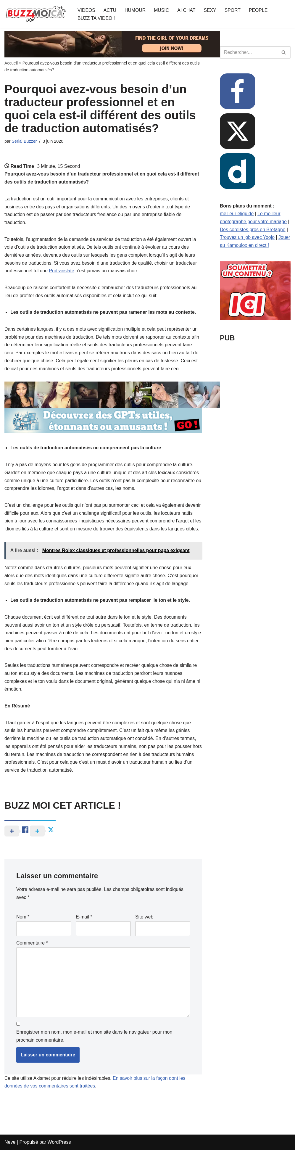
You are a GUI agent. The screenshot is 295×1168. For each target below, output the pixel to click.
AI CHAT (187, 10)
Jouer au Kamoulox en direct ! (251, 246)
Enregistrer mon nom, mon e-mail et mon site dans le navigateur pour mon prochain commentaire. (94, 1054)
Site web (144, 933)
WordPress (59, 1160)
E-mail (84, 933)
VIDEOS (86, 10)
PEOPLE (259, 10)
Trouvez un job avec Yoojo (247, 238)
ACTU (110, 10)
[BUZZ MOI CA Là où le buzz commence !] (35, 14)
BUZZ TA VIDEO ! (96, 18)
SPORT (233, 10)
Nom (22, 933)
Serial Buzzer (24, 141)
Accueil (11, 63)
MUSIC (162, 10)
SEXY (211, 10)
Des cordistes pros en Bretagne (253, 230)
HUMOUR (135, 10)
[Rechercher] (248, 52)
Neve (9, 1160)
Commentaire (32, 959)
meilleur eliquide (237, 214)
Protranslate (62, 273)
